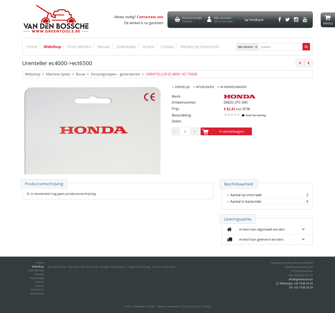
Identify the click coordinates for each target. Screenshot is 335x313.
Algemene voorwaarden (168, 306)
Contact (167, 46)
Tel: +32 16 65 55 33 (301, 287)
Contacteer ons (150, 17)
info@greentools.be (301, 279)
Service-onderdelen (163, 266)
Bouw (80, 74)
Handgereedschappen (112, 266)
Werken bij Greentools (199, 46)
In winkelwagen (227, 131)
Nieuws (103, 46)
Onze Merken (79, 46)
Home (32, 46)
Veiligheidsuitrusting (138, 266)
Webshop (52, 46)
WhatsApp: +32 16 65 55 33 (294, 283)
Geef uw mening (254, 115)
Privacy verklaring (191, 306)
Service (148, 46)
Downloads (126, 46)
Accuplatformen (57, 266)
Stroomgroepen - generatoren (115, 74)
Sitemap (207, 306)
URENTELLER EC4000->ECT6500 (171, 74)
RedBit (151, 306)
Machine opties (58, 74)
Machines (73, 266)
